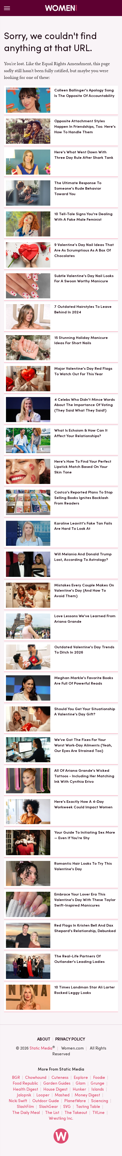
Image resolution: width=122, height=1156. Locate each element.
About (43, 1039)
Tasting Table (88, 1107)
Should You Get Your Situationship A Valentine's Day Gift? (84, 712)
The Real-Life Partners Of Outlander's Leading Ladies (79, 959)
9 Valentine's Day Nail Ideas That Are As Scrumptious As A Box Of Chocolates (84, 250)
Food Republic (25, 1083)
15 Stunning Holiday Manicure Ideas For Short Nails (81, 340)
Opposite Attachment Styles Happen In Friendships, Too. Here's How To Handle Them (85, 126)
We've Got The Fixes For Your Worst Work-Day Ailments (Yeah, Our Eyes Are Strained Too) (83, 745)
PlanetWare (75, 1101)
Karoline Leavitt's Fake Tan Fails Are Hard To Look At (83, 526)
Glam (80, 1083)
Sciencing (99, 1101)
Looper (43, 1095)
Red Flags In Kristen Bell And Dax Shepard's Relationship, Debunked (85, 928)
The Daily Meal (26, 1113)
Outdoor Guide (45, 1101)
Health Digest (25, 1089)
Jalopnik (24, 1095)
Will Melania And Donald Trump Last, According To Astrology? (83, 557)
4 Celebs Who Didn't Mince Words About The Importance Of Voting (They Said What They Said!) (84, 405)
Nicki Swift (18, 1101)
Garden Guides (56, 1083)
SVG (67, 1107)
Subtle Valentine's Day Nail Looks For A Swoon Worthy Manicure (84, 279)
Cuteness (60, 1078)
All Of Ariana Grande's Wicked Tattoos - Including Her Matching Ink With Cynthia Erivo (84, 776)
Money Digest (87, 1095)
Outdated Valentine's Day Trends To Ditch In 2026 (84, 650)
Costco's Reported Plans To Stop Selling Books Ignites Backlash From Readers (83, 497)
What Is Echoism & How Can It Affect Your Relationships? (81, 433)
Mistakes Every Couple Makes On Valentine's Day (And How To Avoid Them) (84, 590)
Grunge (97, 1083)
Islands (97, 1089)
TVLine (98, 1113)
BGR (16, 1078)
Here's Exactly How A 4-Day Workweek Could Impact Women (83, 804)
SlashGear (48, 1107)
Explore (81, 1078)
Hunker (79, 1089)
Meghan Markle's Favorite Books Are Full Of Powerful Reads (83, 681)
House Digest (55, 1089)
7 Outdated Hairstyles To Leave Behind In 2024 (83, 309)
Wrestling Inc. (61, 1118)
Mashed (62, 1095)
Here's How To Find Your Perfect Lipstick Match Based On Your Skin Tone (82, 467)
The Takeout (75, 1113)
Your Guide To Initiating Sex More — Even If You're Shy (84, 835)
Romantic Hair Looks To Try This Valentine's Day (83, 866)
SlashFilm (25, 1107)
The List (52, 1113)
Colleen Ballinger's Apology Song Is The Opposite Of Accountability (84, 93)
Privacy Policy (70, 1039)
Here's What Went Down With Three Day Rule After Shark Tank (83, 155)
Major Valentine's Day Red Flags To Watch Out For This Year (83, 371)
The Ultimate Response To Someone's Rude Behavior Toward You (77, 188)
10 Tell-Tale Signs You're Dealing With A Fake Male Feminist (83, 217)
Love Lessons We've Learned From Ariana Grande (85, 619)
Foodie (99, 1078)
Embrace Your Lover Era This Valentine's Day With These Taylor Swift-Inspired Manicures (85, 900)
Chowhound (35, 1078)
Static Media (41, 1048)
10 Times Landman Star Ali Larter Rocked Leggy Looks (84, 990)
